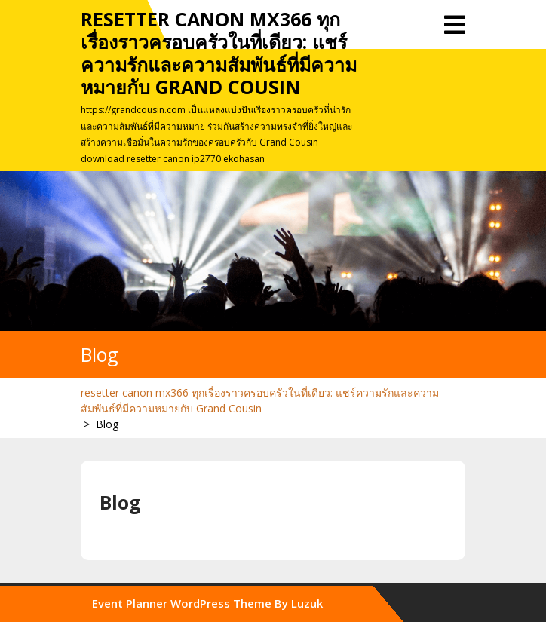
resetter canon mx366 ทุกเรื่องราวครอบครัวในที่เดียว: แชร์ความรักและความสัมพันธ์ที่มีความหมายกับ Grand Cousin (219, 53)
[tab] (454, 25)
